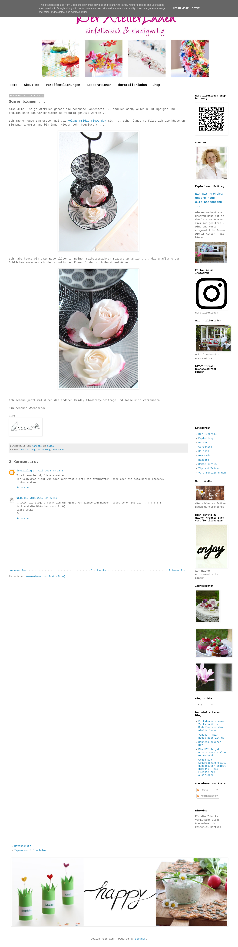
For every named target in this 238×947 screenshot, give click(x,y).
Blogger (140, 938)
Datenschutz (22, 846)
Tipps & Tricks (209, 468)
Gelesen (203, 451)
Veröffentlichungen (63, 85)
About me (31, 85)
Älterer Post (178, 570)
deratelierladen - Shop (139, 85)
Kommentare (206, 796)
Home (13, 85)
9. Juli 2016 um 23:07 (49, 470)
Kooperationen (99, 85)
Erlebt (203, 442)
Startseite (98, 570)
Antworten (23, 487)
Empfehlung (28, 449)
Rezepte (203, 460)
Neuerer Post (19, 570)
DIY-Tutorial (207, 434)
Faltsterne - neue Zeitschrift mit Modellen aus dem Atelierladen (211, 726)
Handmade (58, 449)
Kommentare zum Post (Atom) (45, 576)
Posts (202, 790)
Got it (195, 8)
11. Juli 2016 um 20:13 (40, 498)
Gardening (44, 449)
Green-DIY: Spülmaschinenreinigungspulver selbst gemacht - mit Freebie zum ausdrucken (212, 768)
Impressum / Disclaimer (31, 850)
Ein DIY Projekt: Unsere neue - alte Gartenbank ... (212, 752)
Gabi (20, 498)
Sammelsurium (207, 464)
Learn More (180, 8)
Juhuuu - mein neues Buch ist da (211, 736)
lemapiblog (24, 470)
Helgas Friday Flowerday (86, 120)
